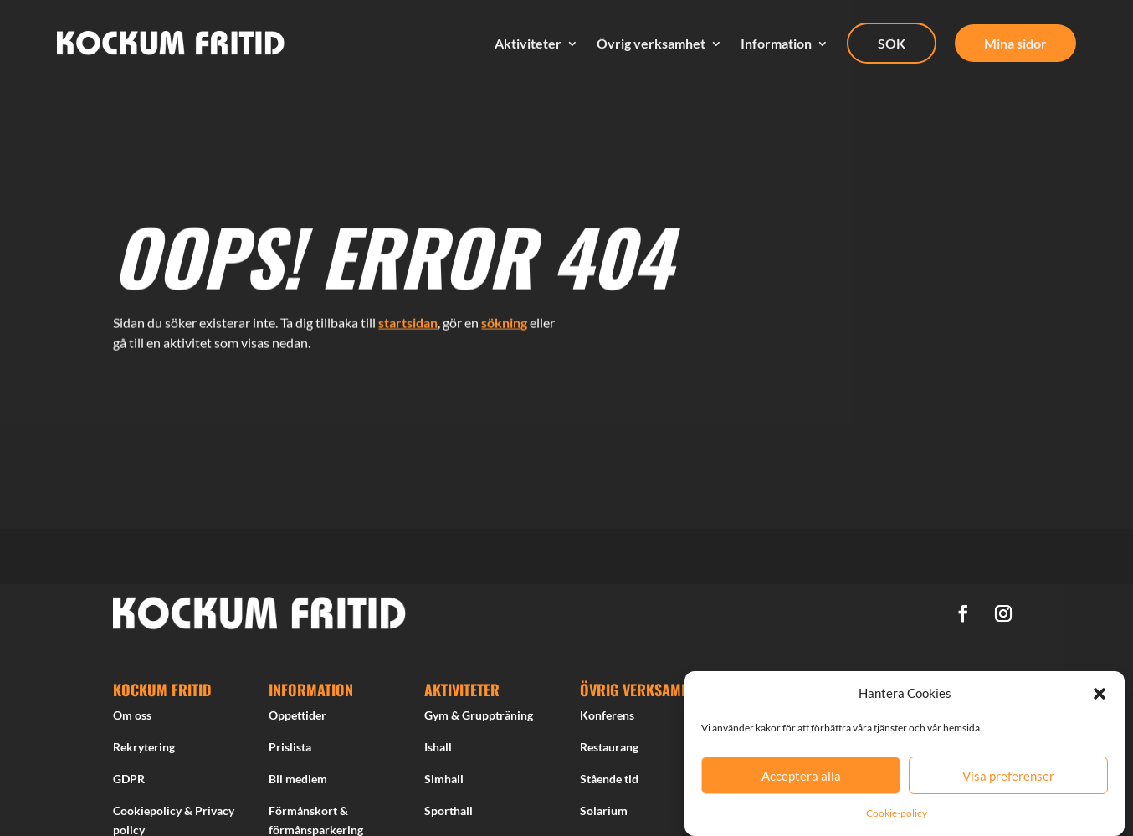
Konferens (607, 720)
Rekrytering (144, 752)
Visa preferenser (1008, 775)
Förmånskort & (308, 815)
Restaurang (609, 752)
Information (776, 43)
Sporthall (448, 815)
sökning (504, 317)
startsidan (408, 317)
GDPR (129, 784)
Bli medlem (298, 784)
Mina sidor (1015, 43)
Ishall (438, 752)
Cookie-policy (896, 813)
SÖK (891, 43)
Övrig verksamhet (651, 43)
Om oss (132, 720)
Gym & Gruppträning (478, 720)
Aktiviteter (528, 43)
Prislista (290, 752)
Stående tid (609, 784)
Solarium (604, 815)
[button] (1099, 693)
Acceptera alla (801, 775)
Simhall (444, 784)
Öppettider (297, 720)
